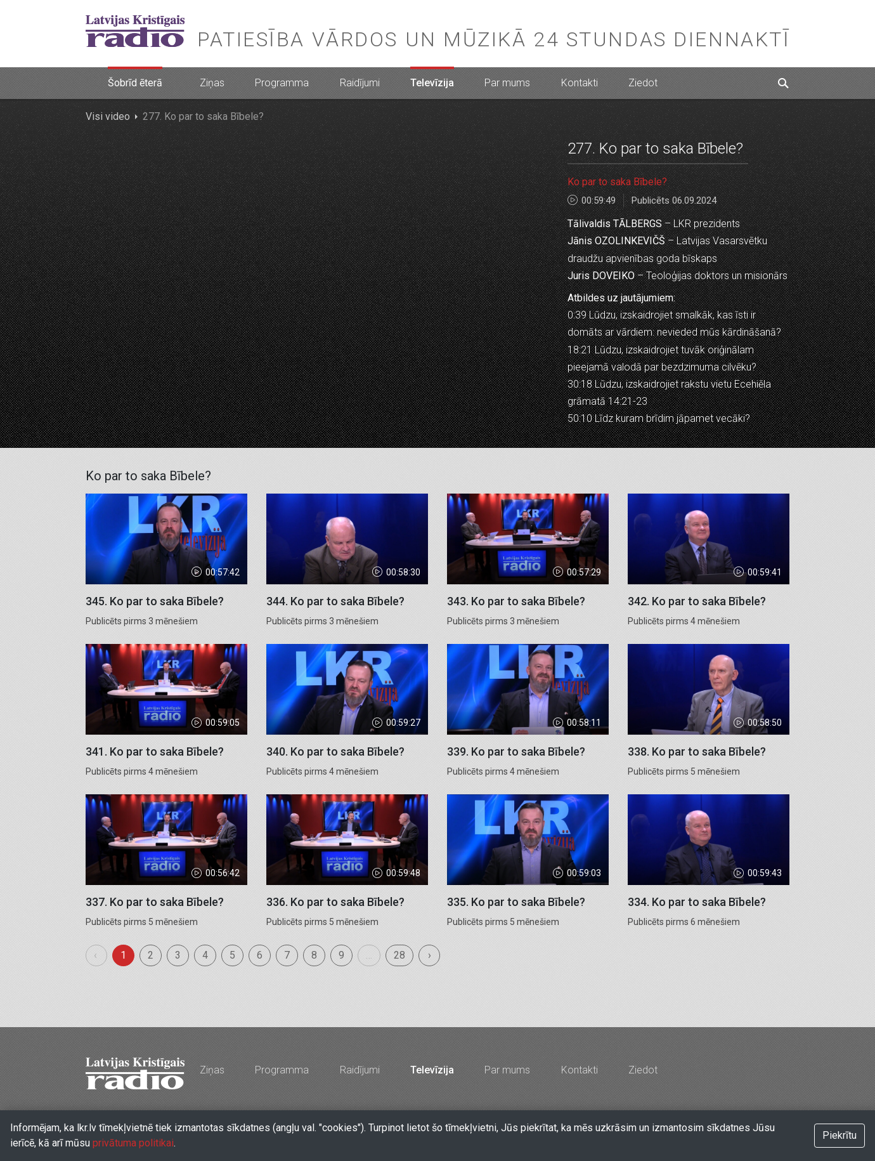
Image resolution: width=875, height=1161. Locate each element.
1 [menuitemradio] (123, 955)
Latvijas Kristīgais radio (135, 31)
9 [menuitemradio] (341, 955)
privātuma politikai (133, 1143)
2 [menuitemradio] (150, 955)
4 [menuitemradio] (205, 955)
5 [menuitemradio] (232, 955)
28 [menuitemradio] (399, 955)
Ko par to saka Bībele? (617, 182)
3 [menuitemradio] (178, 955)
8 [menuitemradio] (314, 955)
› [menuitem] (429, 955)
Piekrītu (839, 1135)
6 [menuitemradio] (259, 955)
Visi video (108, 116)
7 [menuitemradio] (287, 955)
